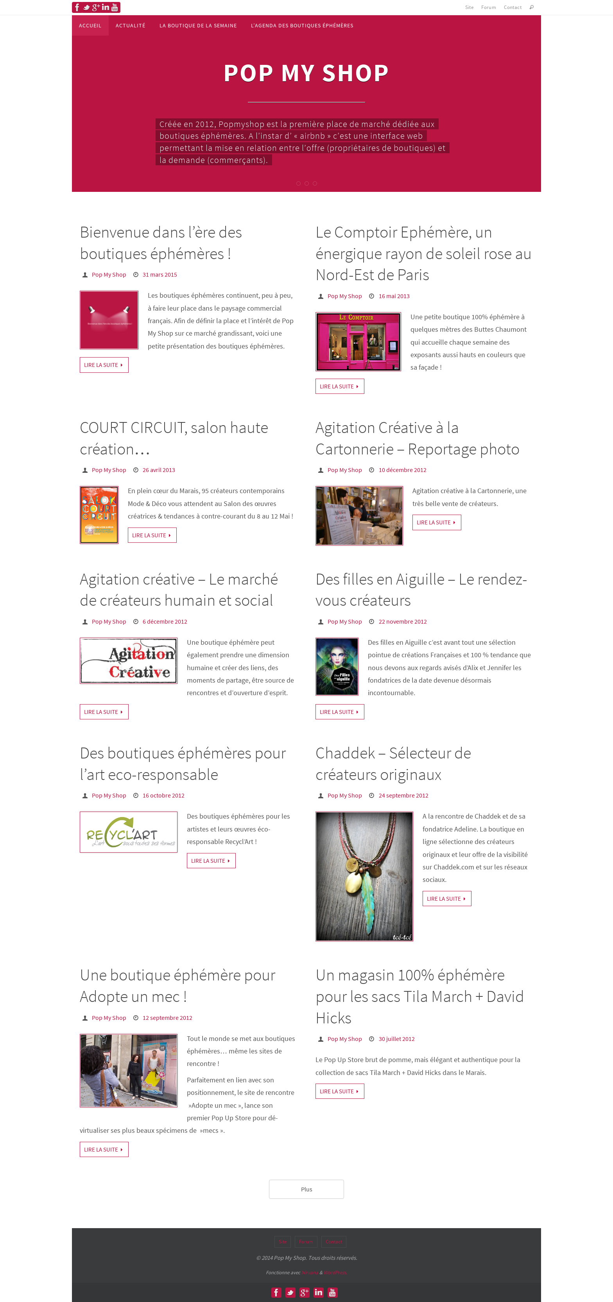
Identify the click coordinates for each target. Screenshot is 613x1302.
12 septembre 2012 (167, 1017)
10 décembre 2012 (403, 470)
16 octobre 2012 (164, 795)
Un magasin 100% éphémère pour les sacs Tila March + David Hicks (419, 995)
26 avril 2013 (159, 470)
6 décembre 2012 (165, 621)
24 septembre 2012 (403, 795)
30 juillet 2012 (397, 1039)
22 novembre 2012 (403, 621)
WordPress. (335, 1272)
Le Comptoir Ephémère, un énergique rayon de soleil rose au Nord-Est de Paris (423, 253)
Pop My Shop (109, 274)
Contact (513, 7)
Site (469, 7)
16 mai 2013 (394, 296)
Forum (488, 7)
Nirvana (309, 1272)
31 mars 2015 (160, 274)
